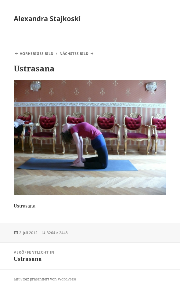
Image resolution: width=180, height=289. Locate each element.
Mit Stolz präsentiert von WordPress (45, 279)
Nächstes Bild (73, 53)
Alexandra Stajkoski (47, 18)
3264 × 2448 (57, 232)
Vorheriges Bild (36, 53)
